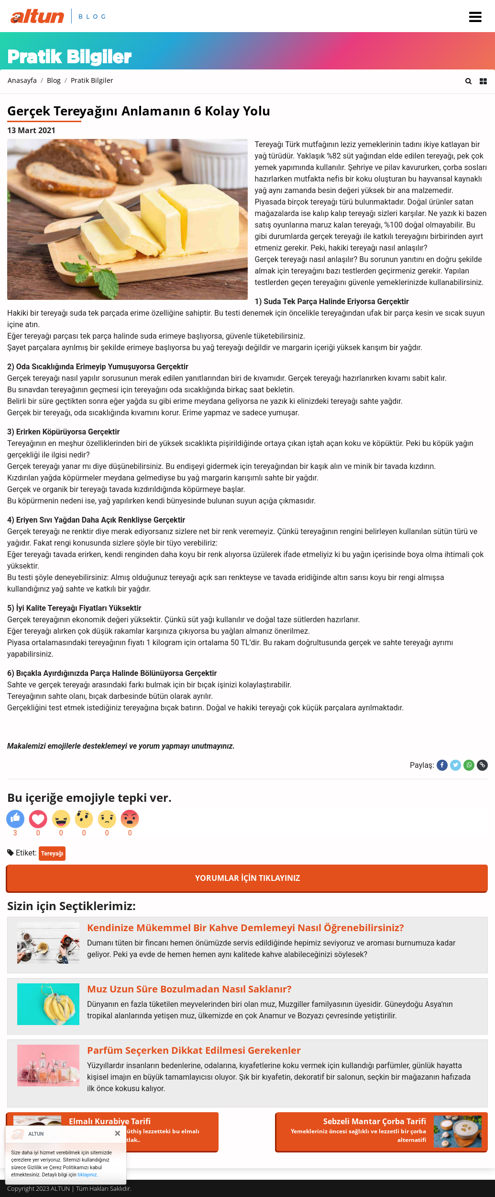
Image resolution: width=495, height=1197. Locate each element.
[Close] (118, 1133)
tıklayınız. (87, 1175)
